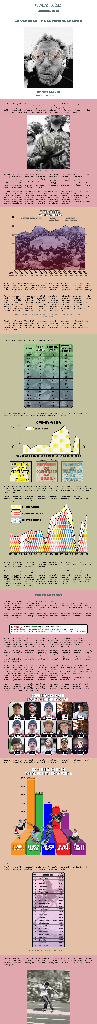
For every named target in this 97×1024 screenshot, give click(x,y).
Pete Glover (50, 92)
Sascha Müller (82, 321)
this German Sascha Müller (17, 325)
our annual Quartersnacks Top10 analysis (37, 613)
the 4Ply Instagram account (35, 958)
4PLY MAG (48, 5)
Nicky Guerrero (19, 327)
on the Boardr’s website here (49, 688)
